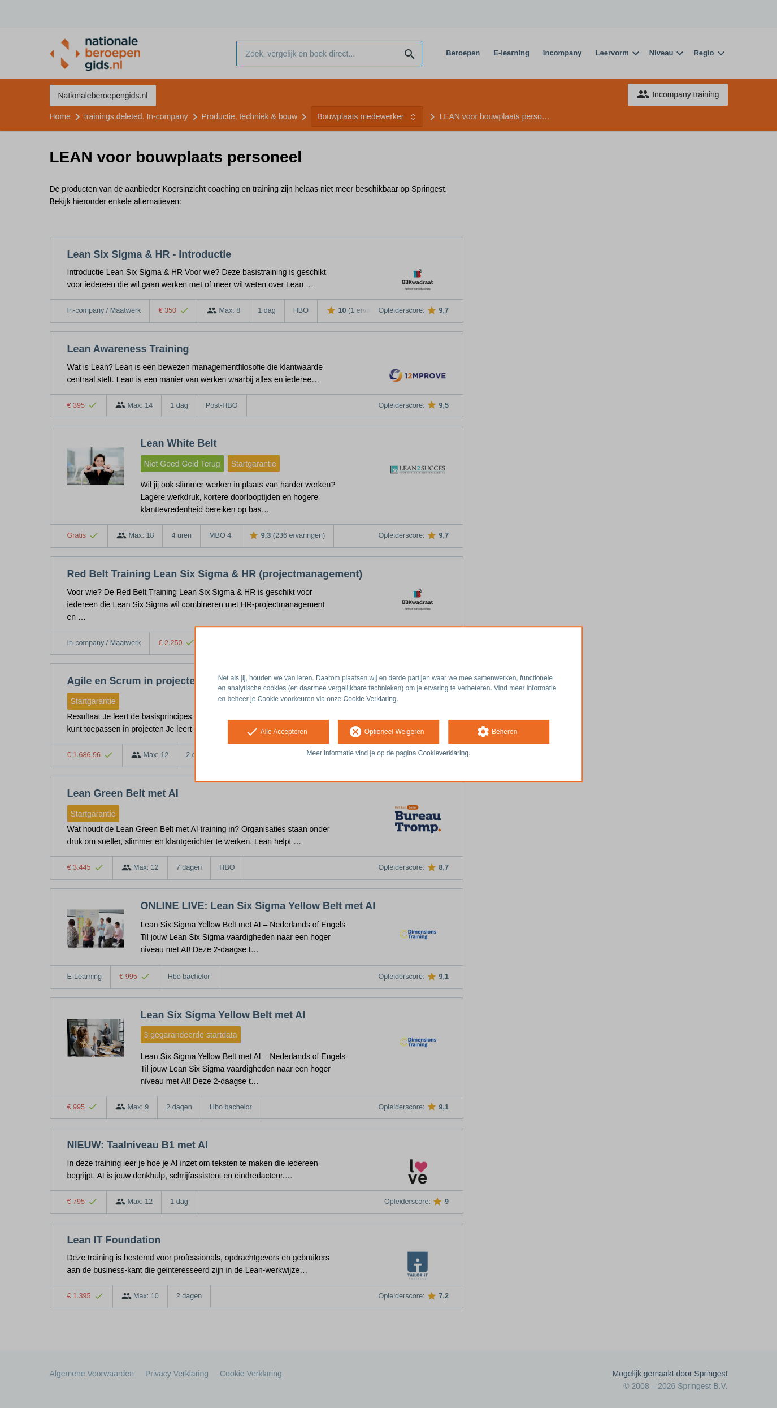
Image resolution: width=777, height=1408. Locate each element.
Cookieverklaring (443, 753)
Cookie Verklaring (370, 699)
